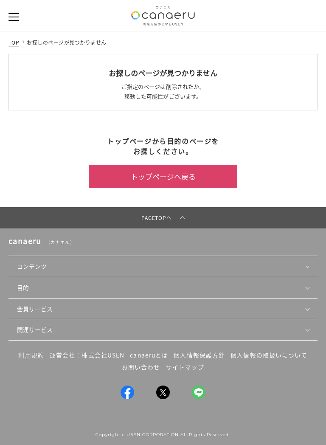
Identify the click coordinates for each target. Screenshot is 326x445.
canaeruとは (149, 355)
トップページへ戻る (163, 176)
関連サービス (35, 329)
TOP (13, 42)
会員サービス (35, 308)
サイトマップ (185, 367)
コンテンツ (32, 266)
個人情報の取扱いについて (268, 355)
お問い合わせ (141, 367)
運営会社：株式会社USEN (87, 355)
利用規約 (31, 355)
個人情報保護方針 (199, 355)
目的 (23, 287)
